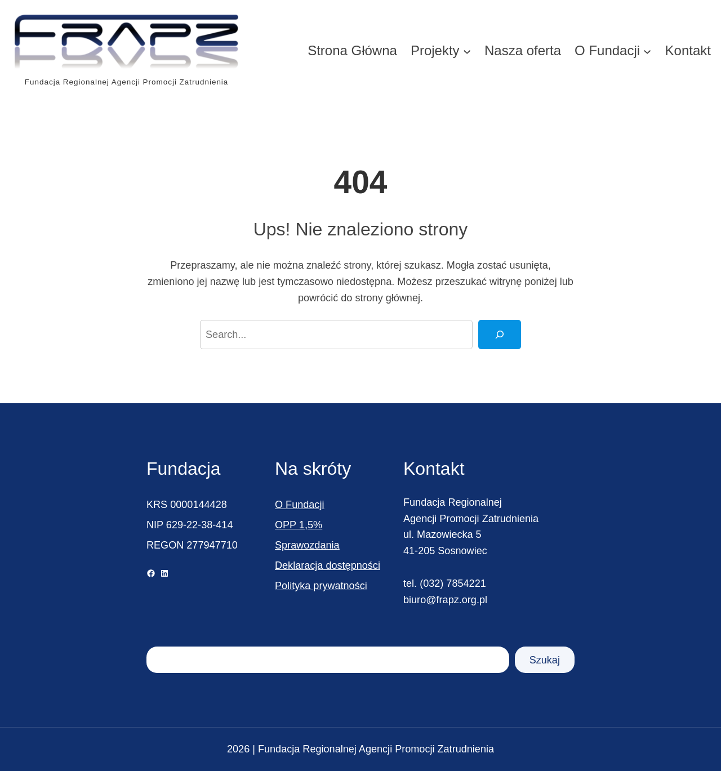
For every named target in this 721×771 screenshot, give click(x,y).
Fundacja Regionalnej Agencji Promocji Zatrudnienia (126, 82)
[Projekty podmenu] (467, 51)
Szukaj (544, 660)
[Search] (499, 334)
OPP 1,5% (298, 525)
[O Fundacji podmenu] (647, 51)
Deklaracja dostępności (327, 565)
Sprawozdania (307, 545)
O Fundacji (299, 504)
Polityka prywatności (321, 585)
